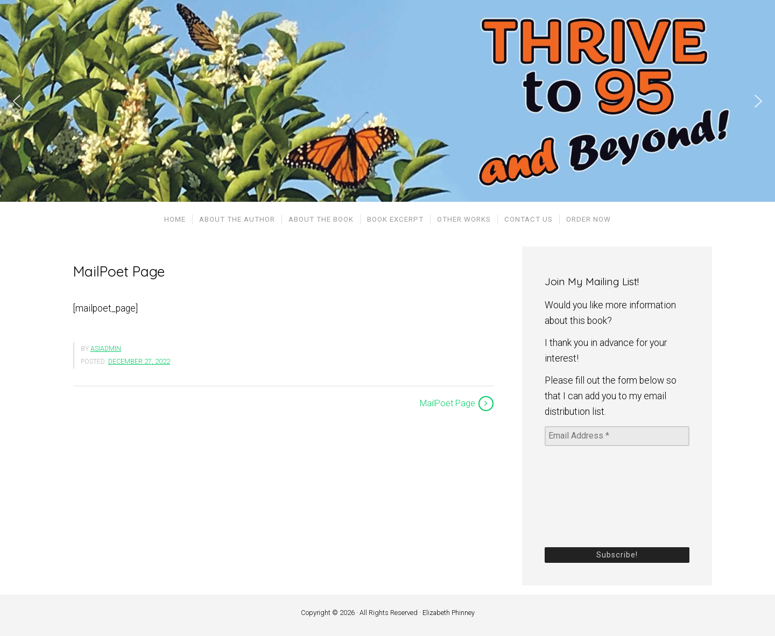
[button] (16, 101)
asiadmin (105, 348)
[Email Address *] (617, 436)
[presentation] (589, 495)
